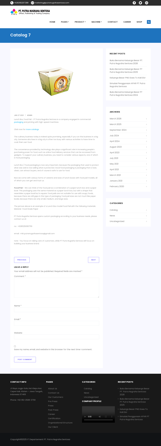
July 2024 (114, 135)
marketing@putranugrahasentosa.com (50, 2)
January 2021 (116, 180)
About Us (52, 388)
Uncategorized (117, 221)
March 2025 (115, 124)
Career (51, 414)
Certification (54, 418)
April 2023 (114, 152)
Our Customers (55, 397)
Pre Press (52, 401)
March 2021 (115, 175)
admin (29, 115)
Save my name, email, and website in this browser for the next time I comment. (53, 349)
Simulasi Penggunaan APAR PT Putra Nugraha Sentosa (134, 418)
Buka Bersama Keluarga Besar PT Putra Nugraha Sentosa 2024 (126, 94)
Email (17, 319)
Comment (20, 276)
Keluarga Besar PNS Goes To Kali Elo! (128, 77)
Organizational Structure (60, 422)
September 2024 (118, 130)
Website (18, 332)
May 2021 (114, 163)
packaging (18, 122)
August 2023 (116, 146)
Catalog (114, 210)
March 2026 (115, 118)
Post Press (53, 409)
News (112, 215)
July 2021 (114, 158)
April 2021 (114, 169)
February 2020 (117, 186)
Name (18, 305)
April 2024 (115, 141)
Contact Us (53, 392)
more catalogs (32, 129)
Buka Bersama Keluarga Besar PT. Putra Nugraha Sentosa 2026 (126, 62)
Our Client (53, 427)
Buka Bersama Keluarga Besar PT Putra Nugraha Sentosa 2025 (126, 71)
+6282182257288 (19, 2)
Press (50, 405)
